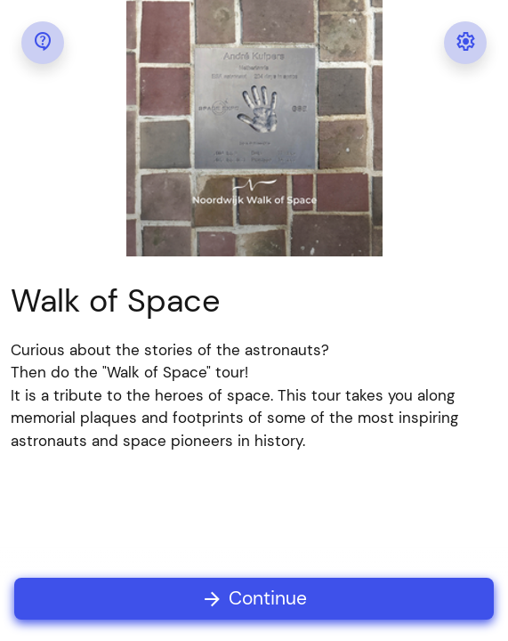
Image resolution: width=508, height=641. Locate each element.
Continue (254, 599)
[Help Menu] (42, 42)
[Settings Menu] (465, 42)
